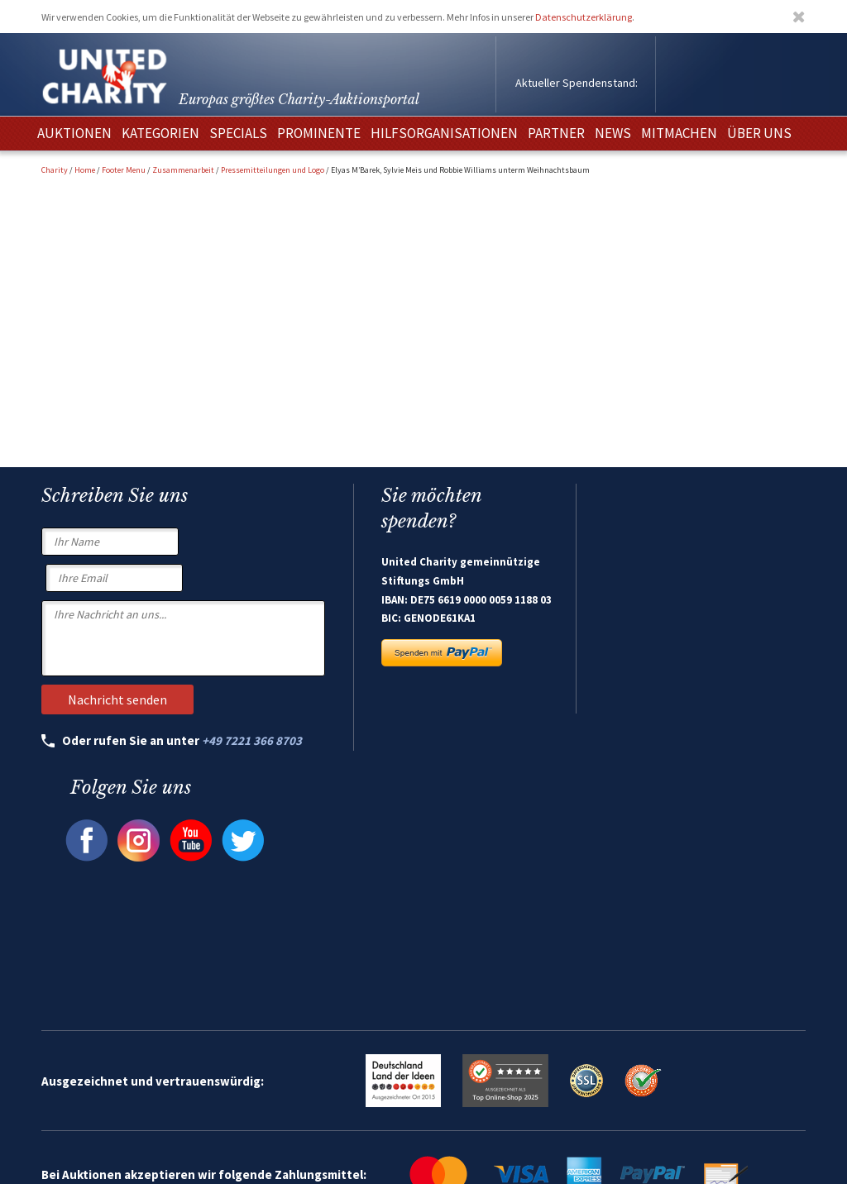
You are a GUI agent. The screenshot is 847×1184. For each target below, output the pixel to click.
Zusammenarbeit (183, 170)
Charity (54, 170)
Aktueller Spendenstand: (576, 82)
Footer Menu (124, 170)
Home (84, 170)
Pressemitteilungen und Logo (272, 170)
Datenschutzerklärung (583, 17)
